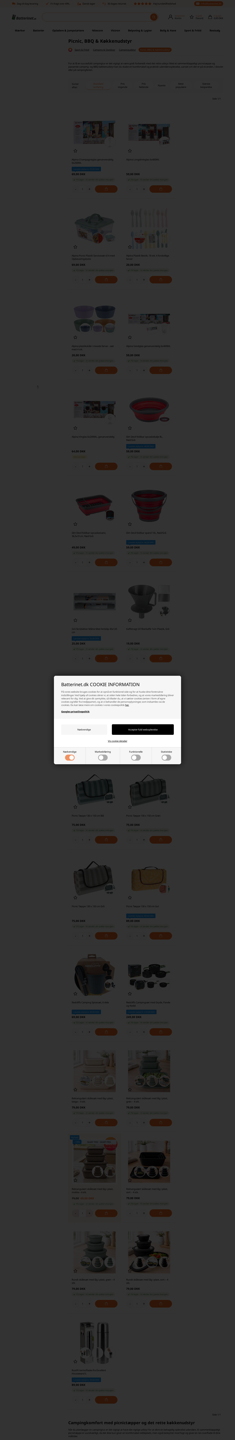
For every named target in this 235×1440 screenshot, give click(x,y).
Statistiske (166, 755)
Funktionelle (136, 755)
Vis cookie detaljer (117, 741)
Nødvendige (69, 755)
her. (127, 705)
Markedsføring (103, 755)
